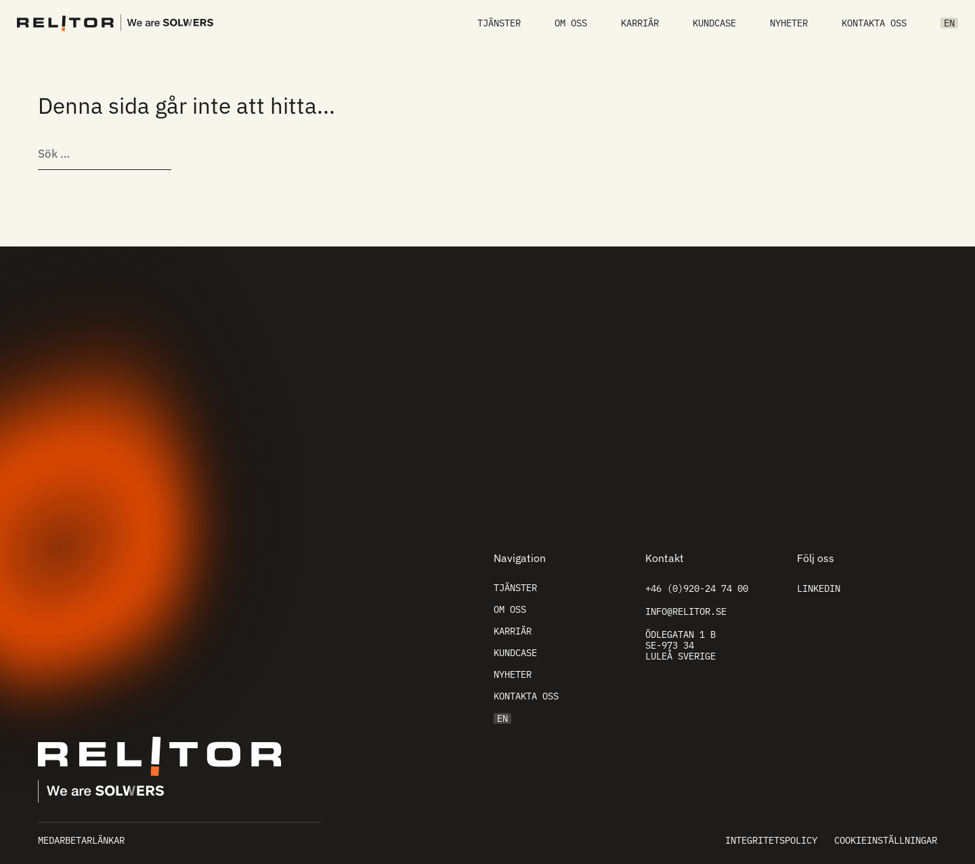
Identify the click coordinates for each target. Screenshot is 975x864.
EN (949, 23)
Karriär (640, 23)
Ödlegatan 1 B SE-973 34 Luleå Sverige (680, 645)
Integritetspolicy (771, 840)
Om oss (571, 23)
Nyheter (789, 23)
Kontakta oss (874, 23)
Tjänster (499, 23)
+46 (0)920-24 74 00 (696, 588)
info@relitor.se (686, 611)
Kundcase (714, 23)
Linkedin (818, 588)
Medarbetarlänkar (81, 840)
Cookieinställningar (885, 840)
